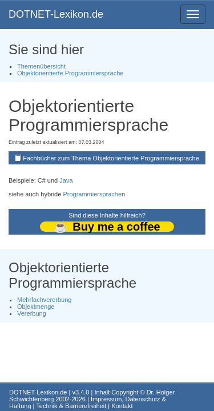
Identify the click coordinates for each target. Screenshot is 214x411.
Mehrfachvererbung (44, 299)
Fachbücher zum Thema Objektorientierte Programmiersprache (111, 158)
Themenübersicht (41, 66)
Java (65, 180)
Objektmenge (35, 306)
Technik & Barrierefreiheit (71, 405)
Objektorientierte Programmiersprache (70, 73)
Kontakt (121, 405)
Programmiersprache (92, 194)
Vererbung (31, 313)
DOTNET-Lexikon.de (56, 14)
